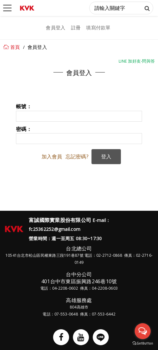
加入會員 (52, 156)
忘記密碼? (77, 156)
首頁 (15, 47)
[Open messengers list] (143, 331)
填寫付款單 (98, 27)
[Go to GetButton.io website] (142, 343)
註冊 (76, 27)
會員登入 (55, 27)
